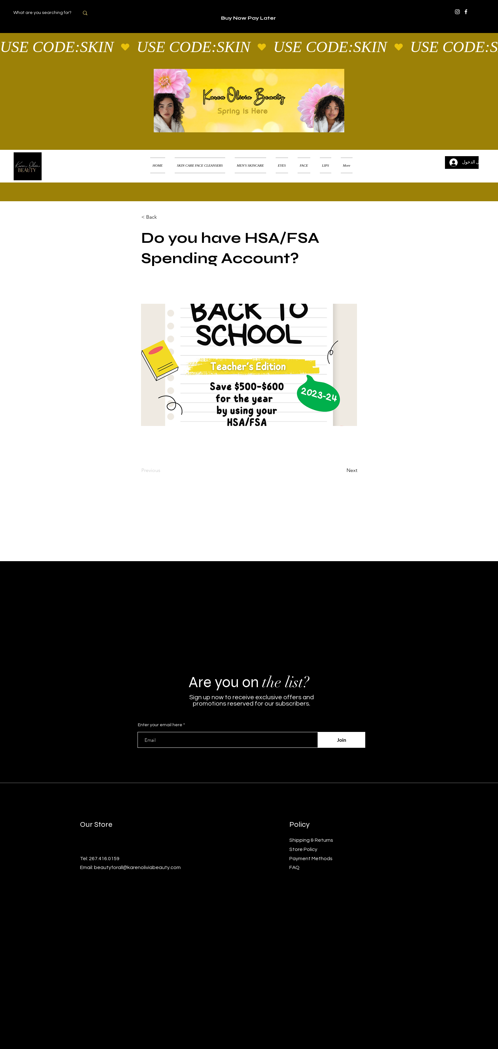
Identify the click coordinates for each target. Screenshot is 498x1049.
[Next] (341, 470)
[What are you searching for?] (46, 12)
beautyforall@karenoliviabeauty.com (137, 867)
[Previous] (162, 470)
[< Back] (162, 217)
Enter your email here (160, 725)
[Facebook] (466, 12)
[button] (483, 157)
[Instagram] (457, 12)
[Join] (341, 740)
